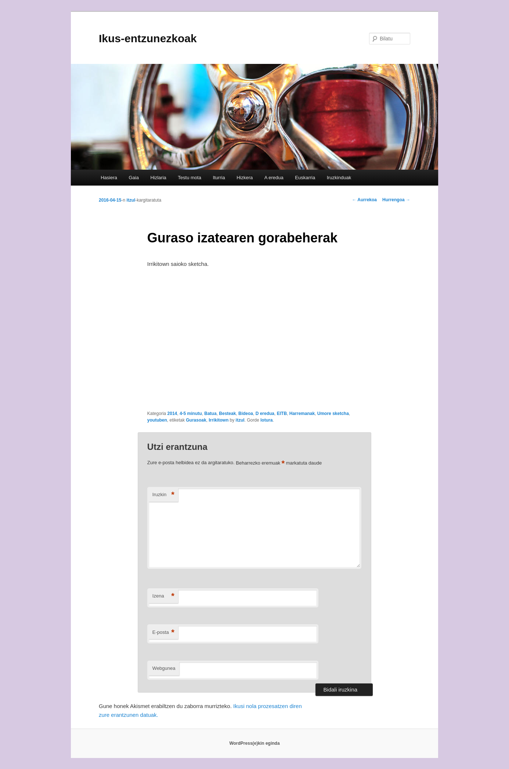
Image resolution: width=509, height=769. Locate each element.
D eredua (265, 413)
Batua (210, 413)
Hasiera (109, 177)
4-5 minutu (191, 413)
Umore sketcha (333, 413)
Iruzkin (163, 495)
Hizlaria (158, 177)
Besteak (227, 413)
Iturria (219, 177)
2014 (172, 413)
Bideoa (245, 413)
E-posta (163, 632)
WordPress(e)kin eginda (254, 743)
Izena (163, 596)
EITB (282, 413)
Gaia (133, 177)
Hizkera (245, 177)
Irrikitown (218, 420)
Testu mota (189, 177)
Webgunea (164, 668)
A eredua (274, 177)
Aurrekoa (364, 199)
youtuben (157, 420)
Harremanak (302, 413)
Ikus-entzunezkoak (148, 38)
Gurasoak (196, 420)
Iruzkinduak (339, 177)
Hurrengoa (396, 199)
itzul (130, 200)
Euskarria (305, 177)
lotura (266, 420)
